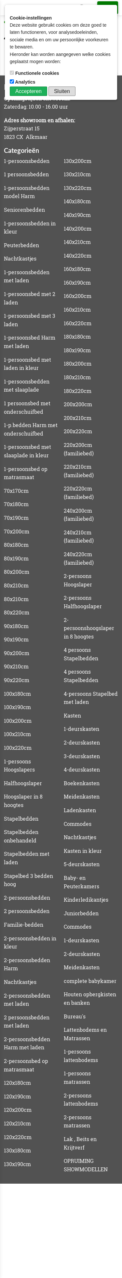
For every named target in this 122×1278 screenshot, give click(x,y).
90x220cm (16, 680)
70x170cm (16, 490)
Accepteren (28, 91)
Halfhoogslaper (23, 783)
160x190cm (77, 282)
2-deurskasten (82, 742)
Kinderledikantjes (86, 899)
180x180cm (77, 336)
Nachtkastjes (20, 258)
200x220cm (78, 431)
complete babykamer (90, 980)
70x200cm (16, 531)
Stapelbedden (21, 818)
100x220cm (18, 747)
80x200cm (16, 571)
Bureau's (75, 1016)
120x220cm (18, 1137)
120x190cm (17, 1096)
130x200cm (77, 160)
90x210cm (16, 666)
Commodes (77, 823)
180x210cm (77, 377)
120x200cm (18, 1109)
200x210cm (77, 417)
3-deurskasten (82, 756)
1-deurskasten (81, 728)
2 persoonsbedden (26, 911)
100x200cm (18, 720)
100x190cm (17, 707)
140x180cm (77, 201)
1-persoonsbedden (26, 160)
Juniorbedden (81, 913)
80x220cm (16, 612)
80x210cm (16, 585)
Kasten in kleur (83, 850)
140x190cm (77, 214)
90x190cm (16, 639)
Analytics (23, 82)
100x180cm (17, 693)
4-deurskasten (82, 769)
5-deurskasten (82, 864)
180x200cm (77, 363)
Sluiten (62, 91)
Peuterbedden (21, 245)
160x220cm (77, 323)
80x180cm (16, 544)
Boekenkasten (82, 783)
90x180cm (16, 626)
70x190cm (16, 517)
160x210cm (77, 309)
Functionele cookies (35, 73)
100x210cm (17, 734)
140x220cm (77, 255)
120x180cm (17, 1082)
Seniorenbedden (24, 209)
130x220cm (77, 187)
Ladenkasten (80, 810)
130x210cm (77, 174)
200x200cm (78, 404)
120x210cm (17, 1123)
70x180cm (16, 504)
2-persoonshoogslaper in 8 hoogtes (89, 628)
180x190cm (77, 350)
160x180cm (77, 268)
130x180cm (17, 1150)
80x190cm (16, 558)
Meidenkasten (82, 796)
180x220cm (77, 390)
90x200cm (16, 653)
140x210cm (77, 241)
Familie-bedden (23, 924)
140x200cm (77, 228)
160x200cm (77, 295)
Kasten (72, 715)
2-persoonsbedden (27, 897)
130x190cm (17, 1164)
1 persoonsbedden (26, 174)
